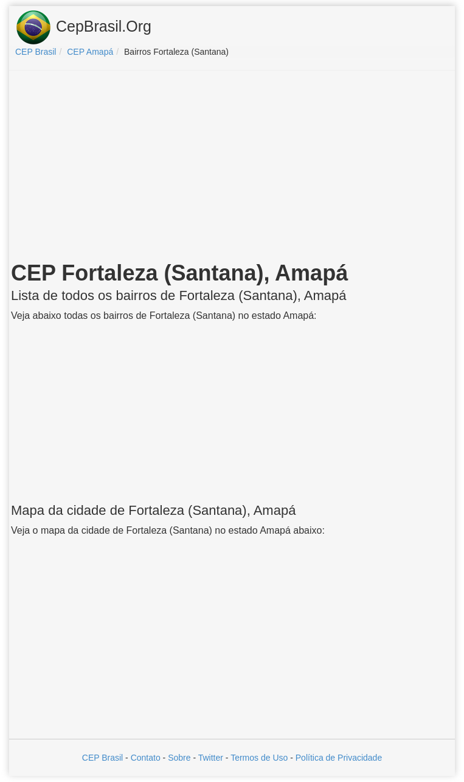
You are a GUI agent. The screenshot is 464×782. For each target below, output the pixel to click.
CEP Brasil (102, 758)
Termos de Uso (259, 758)
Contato (146, 758)
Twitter (210, 758)
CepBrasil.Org (83, 27)
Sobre (179, 758)
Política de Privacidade (339, 758)
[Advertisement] (232, 168)
